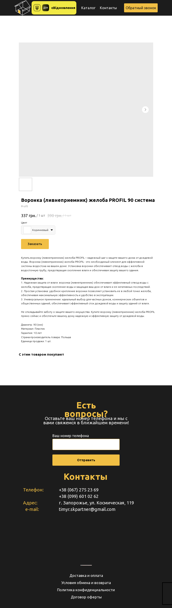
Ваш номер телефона (70, 436)
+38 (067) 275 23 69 (79, 489)
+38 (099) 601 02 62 (79, 496)
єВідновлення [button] (63, 8)
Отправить (86, 460)
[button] (141, 7)
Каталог (88, 8)
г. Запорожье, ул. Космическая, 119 (96, 502)
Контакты (108, 8)
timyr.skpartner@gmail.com (87, 509)
